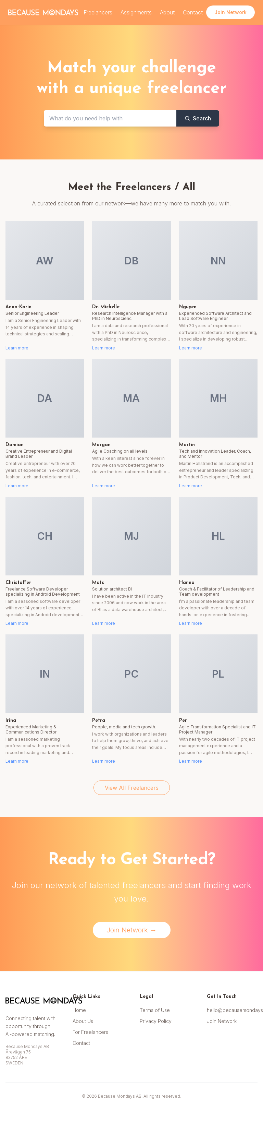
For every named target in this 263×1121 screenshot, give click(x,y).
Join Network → (132, 930)
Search (198, 118)
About (167, 12)
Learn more (16, 347)
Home (79, 1010)
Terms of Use (155, 1010)
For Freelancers (90, 1032)
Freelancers (98, 12)
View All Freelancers (132, 787)
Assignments (136, 12)
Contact (193, 12)
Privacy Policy (156, 1021)
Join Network (222, 1021)
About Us (83, 1021)
